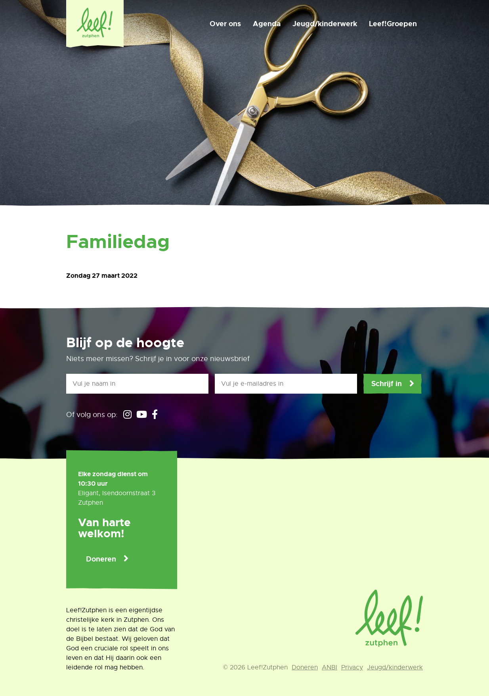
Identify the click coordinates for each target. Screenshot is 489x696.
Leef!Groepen (393, 24)
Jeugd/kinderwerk (324, 24)
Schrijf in (386, 383)
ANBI (329, 667)
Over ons (225, 24)
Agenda (267, 24)
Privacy (352, 667)
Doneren (101, 559)
